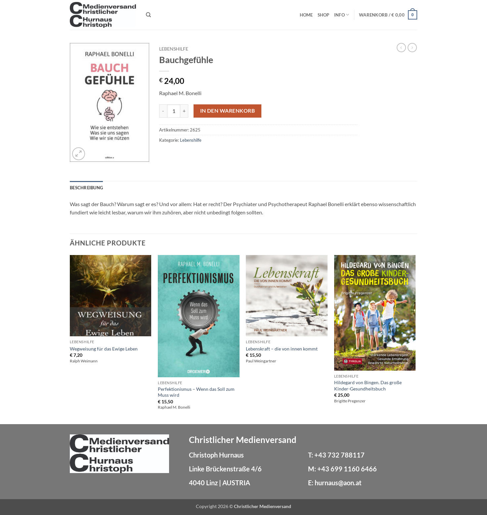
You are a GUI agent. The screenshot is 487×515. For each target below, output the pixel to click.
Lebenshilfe (173, 49)
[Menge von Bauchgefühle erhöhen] (184, 111)
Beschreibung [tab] (86, 187)
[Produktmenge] (173, 111)
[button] (388, 15)
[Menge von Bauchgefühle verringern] (163, 111)
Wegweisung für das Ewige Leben (104, 348)
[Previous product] (412, 47)
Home (306, 15)
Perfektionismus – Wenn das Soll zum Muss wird (196, 392)
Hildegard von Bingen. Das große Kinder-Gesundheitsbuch (368, 385)
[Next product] (401, 47)
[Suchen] (148, 15)
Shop (324, 15)
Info (341, 15)
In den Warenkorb (227, 111)
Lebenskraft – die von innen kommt (282, 348)
